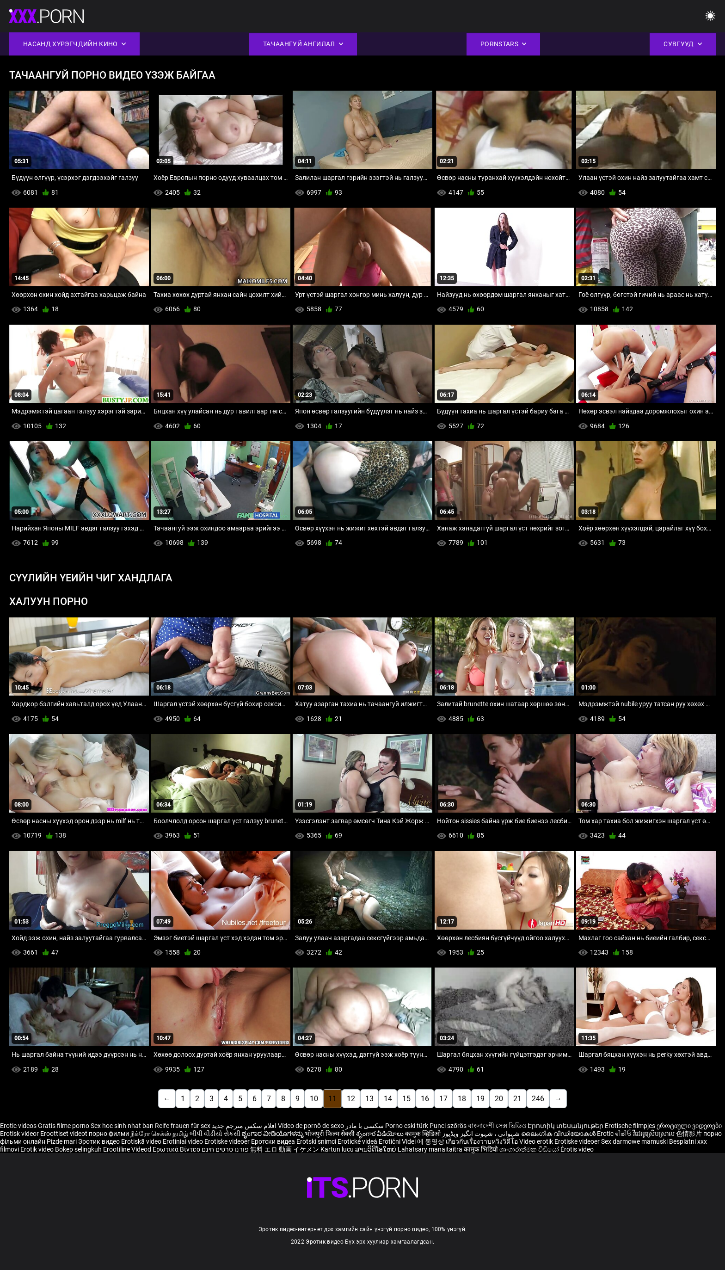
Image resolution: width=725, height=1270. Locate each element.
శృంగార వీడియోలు (380, 1133)
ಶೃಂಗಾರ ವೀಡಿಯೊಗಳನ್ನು (273, 1133)
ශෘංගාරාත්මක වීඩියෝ (529, 1149)
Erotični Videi (398, 1141)
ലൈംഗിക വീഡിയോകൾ (559, 1133)
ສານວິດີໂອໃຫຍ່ (376, 1149)
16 (425, 1098)
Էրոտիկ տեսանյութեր (566, 1125)
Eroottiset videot (64, 1133)
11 (332, 1098)
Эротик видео (99, 1141)
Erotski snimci (317, 1141)
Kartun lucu (337, 1149)
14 (388, 1098)
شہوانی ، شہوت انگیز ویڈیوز (481, 1133)
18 (462, 1098)
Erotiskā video (142, 1141)
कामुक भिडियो (481, 1149)
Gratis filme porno (63, 1125)
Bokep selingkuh (78, 1149)
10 (314, 1098)
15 (406, 1098)
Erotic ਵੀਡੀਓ (615, 1133)
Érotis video (577, 1149)
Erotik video (37, 1149)
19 (480, 1098)
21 (517, 1098)
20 (499, 1098)
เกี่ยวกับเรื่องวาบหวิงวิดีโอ (482, 1141)
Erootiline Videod (128, 1149)
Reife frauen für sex (182, 1125)
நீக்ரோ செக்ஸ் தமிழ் (159, 1133)
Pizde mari (62, 1141)
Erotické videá (358, 1141)
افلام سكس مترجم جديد (244, 1125)
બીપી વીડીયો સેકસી (215, 1133)
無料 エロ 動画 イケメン (284, 1149)
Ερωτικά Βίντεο (177, 1149)
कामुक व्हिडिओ (423, 1133)
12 (351, 1098)
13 (369, 1098)
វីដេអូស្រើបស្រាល (654, 1133)
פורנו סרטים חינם (225, 1149)
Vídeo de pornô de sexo (311, 1125)
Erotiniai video (183, 1141)
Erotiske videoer (227, 1141)
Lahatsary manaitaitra (431, 1149)
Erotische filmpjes (630, 1125)
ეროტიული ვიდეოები (689, 1125)
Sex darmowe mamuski (634, 1141)
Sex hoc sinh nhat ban (122, 1125)
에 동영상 (431, 1141)
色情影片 (689, 1133)
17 (443, 1098)
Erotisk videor (20, 1133)
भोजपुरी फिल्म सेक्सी (330, 1133)
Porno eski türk (406, 1125)
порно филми (109, 1133)
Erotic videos (19, 1125)
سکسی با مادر (364, 1125)
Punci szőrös (448, 1125)
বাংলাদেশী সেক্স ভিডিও (497, 1125)
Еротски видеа (273, 1141)
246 (538, 1098)
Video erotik (536, 1141)
